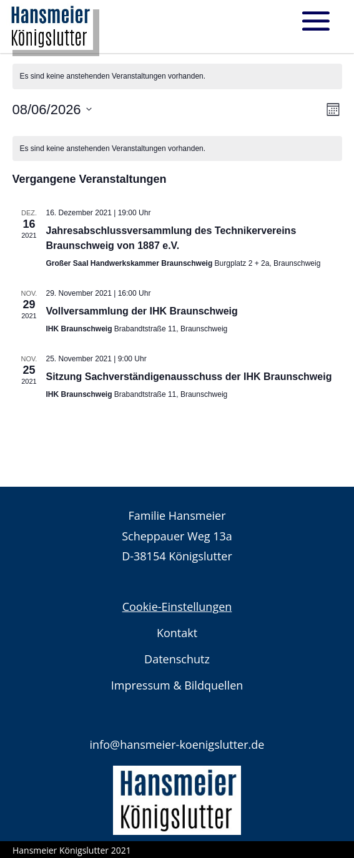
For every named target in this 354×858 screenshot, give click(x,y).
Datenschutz (177, 658)
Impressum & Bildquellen (177, 685)
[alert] (177, 149)
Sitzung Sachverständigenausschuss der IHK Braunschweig (189, 376)
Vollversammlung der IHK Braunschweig (142, 311)
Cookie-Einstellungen (177, 606)
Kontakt (177, 632)
